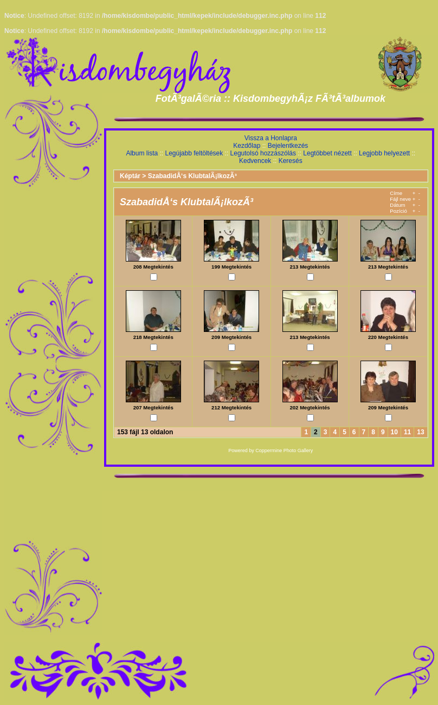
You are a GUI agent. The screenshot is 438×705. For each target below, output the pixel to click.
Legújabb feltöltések (194, 153)
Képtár (130, 176)
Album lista (142, 153)
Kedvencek (255, 161)
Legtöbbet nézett (327, 153)
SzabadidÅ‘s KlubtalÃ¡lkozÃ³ (192, 176)
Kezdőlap (246, 145)
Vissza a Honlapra (270, 138)
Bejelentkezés (288, 145)
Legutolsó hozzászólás (263, 153)
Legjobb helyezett (384, 153)
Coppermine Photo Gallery (284, 450)
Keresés (290, 161)
